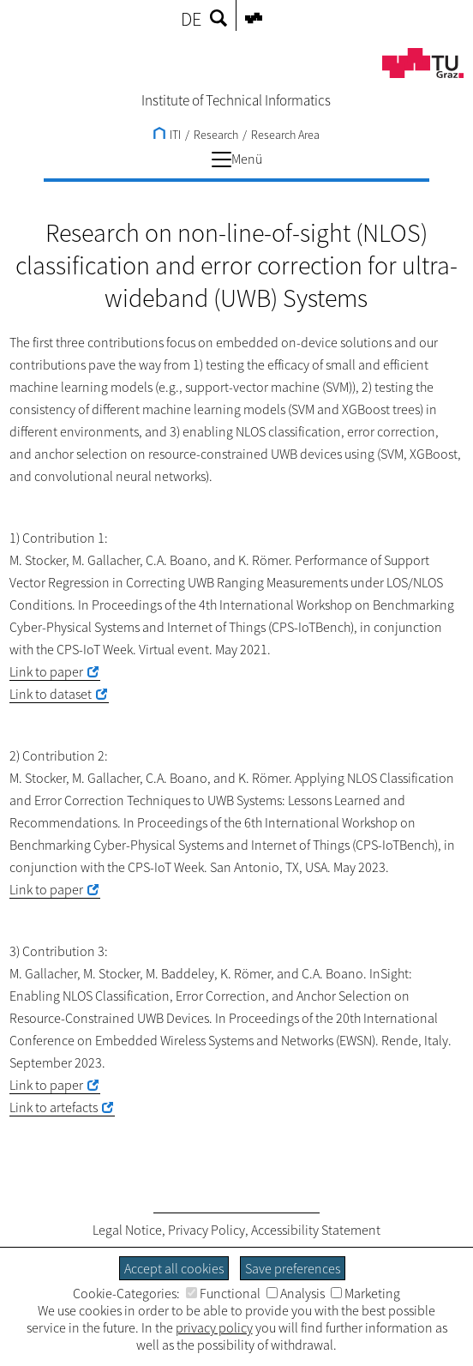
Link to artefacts (53, 1107)
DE (191, 19)
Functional (223, 1293)
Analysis (295, 1293)
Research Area (285, 134)
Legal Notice (127, 1229)
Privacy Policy (206, 1229)
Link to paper (46, 671)
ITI (167, 134)
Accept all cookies (174, 1268)
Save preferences (292, 1268)
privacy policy (214, 1327)
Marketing (365, 1293)
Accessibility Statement (315, 1229)
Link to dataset (50, 693)
